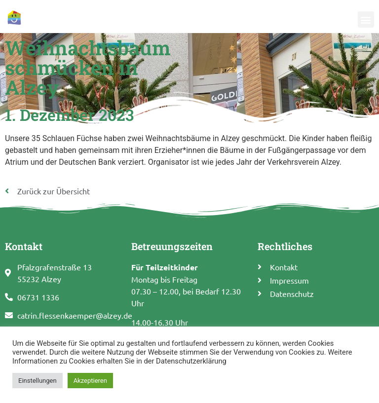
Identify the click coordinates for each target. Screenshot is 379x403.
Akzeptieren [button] (90, 380)
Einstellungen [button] (37, 380)
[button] (366, 14)
